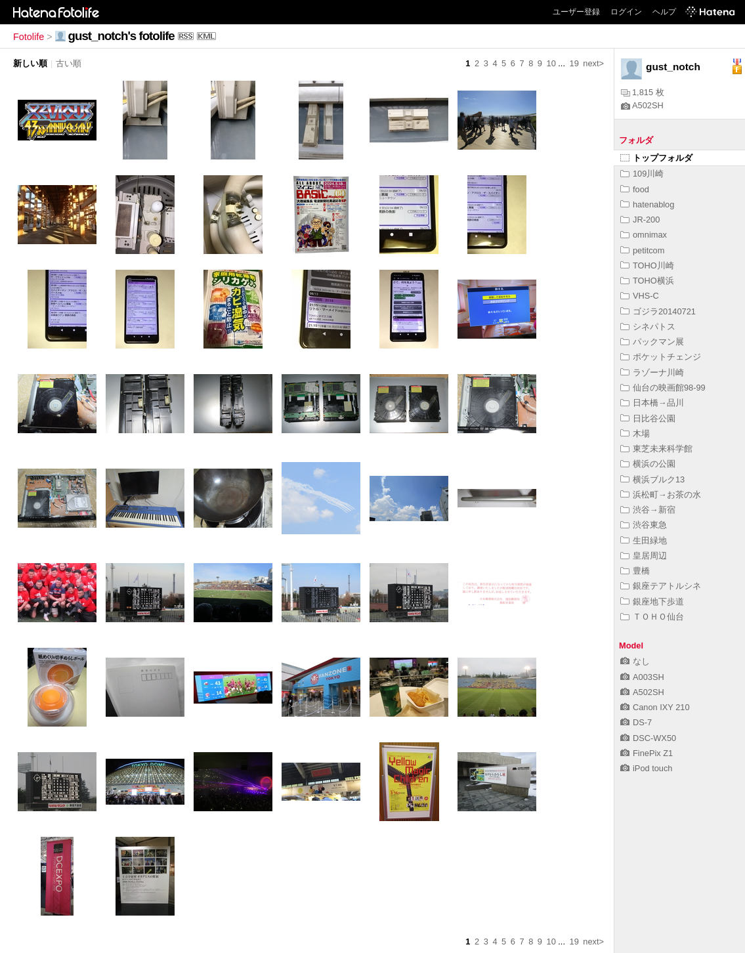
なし (635, 661)
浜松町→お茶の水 (660, 494)
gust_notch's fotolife (121, 36)
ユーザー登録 (576, 11)
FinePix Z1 (646, 753)
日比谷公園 (647, 418)
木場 (635, 433)
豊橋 (635, 571)
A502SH (642, 105)
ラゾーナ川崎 (652, 372)
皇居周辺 (643, 556)
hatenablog (647, 204)
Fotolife (28, 37)
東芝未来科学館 (656, 449)
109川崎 (642, 174)
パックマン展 (652, 342)
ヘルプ (664, 11)
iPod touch (646, 768)
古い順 (68, 63)
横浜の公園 (647, 464)
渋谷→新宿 (647, 510)
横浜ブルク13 (652, 479)
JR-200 (640, 219)
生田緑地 (643, 540)
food (634, 189)
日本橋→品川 (652, 403)
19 (574, 63)
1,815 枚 (642, 92)
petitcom (642, 250)
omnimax (643, 235)
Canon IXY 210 (655, 707)
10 (551, 63)
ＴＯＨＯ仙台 (652, 617)
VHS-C (639, 296)
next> (593, 63)
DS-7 (636, 722)
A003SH (642, 677)
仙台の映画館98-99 (663, 387)
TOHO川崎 (647, 265)
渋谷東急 (643, 525)
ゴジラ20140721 (658, 311)
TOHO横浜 (647, 281)
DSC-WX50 (648, 738)
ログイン (626, 11)
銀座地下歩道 (652, 601)
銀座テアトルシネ (660, 586)
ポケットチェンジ (660, 357)
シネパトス (647, 326)
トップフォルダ (656, 158)
